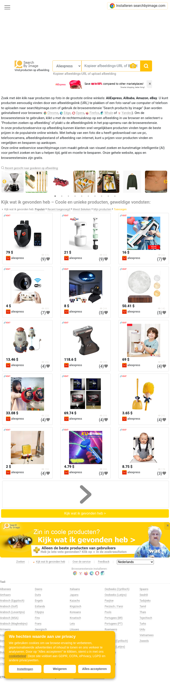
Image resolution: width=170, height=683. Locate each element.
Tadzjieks (145, 600)
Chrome (52, 113)
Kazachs (75, 600)
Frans (38, 623)
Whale (108, 113)
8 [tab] (101, 196)
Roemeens (111, 629)
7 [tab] (95, 196)
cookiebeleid (17, 656)
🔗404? (7, 215)
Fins (37, 617)
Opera (80, 113)
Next (165, 181)
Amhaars (5, 594)
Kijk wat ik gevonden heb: (19, 209)
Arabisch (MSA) (9, 617)
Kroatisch (75, 617)
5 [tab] (81, 196)
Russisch (110, 635)
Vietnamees (146, 635)
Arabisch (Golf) (9, 606)
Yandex (127, 113)
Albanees (5, 589)
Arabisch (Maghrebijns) (13, 623)
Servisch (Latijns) (115, 646)
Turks (142, 623)
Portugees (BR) (114, 617)
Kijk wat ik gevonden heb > (85, 513)
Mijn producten (102, 209)
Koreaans (75, 612)
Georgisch (41, 629)
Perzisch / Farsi (114, 606)
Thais (142, 612)
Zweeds (144, 640)
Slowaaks (110, 664)
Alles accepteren (94, 669)
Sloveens (110, 658)
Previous (4, 181)
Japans (74, 594)
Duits (38, 594)
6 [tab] (88, 196)
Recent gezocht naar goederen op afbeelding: (31, 168)
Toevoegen (120, 209)
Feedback (104, 561)
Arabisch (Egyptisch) (12, 600)
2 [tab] (62, 196)
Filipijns (39, 612)
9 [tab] (108, 196)
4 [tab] (75, 196)
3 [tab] (68, 196)
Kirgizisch (75, 606)
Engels (39, 600)
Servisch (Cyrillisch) (116, 640)
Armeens (5, 629)
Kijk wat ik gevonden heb (48, 561)
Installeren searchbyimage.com (137, 6)
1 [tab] (55, 196)
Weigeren (60, 669)
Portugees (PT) (114, 623)
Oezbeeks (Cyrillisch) (117, 589)
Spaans (143, 589)
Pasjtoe (109, 600)
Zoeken (20, 561)
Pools (108, 612)
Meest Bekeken (82, 209)
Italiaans (75, 589)
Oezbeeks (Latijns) (116, 594)
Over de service (82, 561)
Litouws (74, 629)
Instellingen (25, 669)
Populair (40, 209)
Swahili (143, 594)
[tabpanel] (85, 182)
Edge (67, 113)
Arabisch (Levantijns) (12, 612)
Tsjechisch (145, 617)
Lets (72, 623)
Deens (38, 589)
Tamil (142, 606)
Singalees (110, 652)
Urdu (142, 629)
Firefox (94, 113)
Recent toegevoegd (59, 209)
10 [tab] (115, 196)
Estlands (40, 606)
